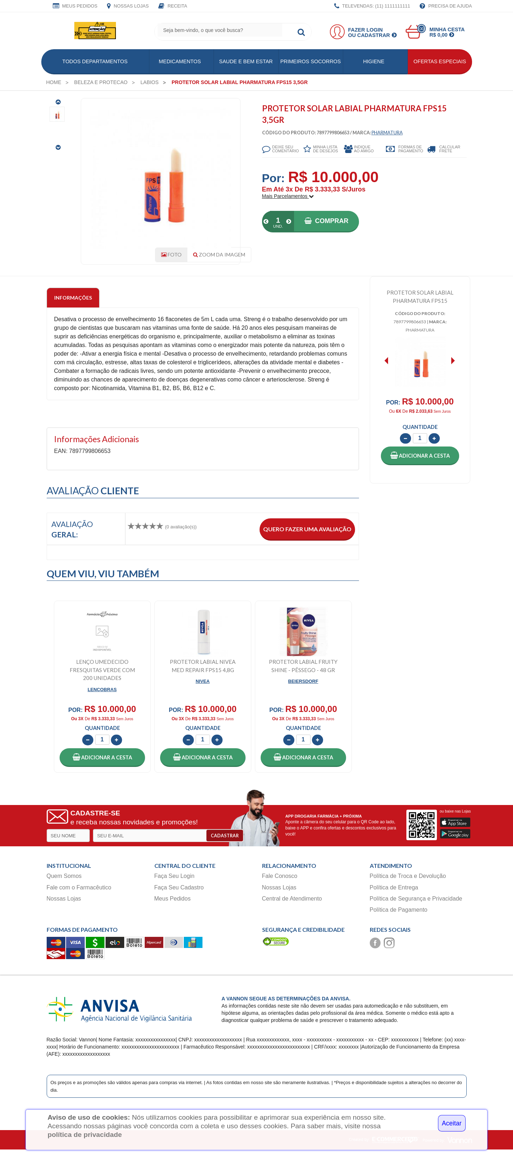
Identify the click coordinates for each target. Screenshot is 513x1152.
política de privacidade (84, 1134)
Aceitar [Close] (452, 1123)
